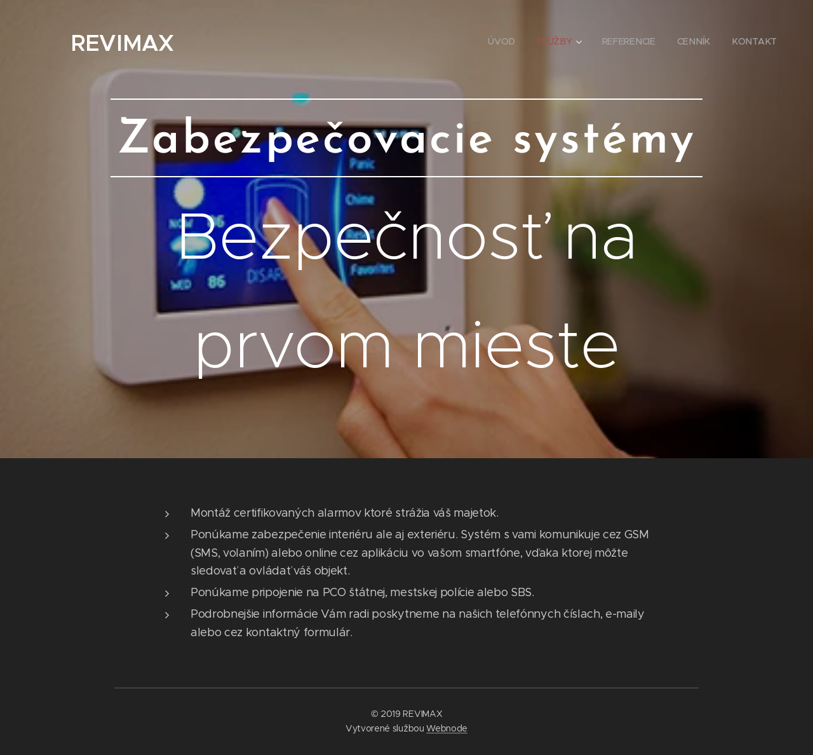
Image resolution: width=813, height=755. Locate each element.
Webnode (446, 728)
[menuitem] (505, 41)
